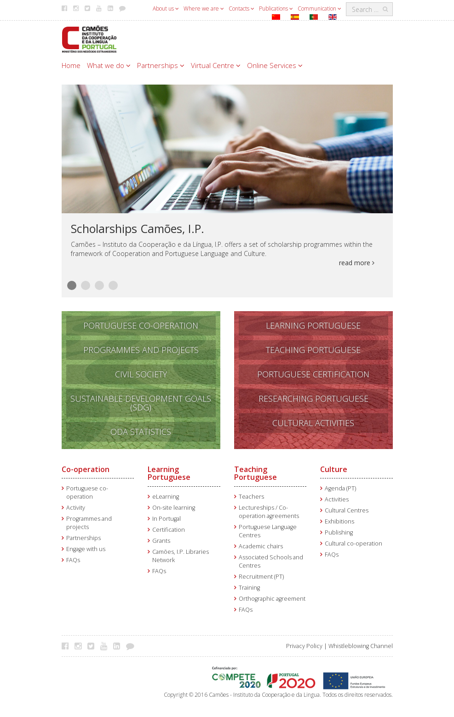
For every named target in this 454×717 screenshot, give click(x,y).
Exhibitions (339, 521)
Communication (319, 8)
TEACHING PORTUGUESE (313, 349)
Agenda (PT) (340, 488)
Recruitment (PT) (261, 576)
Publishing (339, 532)
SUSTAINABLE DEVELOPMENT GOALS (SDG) (140, 403)
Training (249, 588)
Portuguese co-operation (87, 492)
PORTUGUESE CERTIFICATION (313, 374)
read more (356, 262)
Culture (333, 469)
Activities (337, 499)
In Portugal (166, 519)
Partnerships (160, 65)
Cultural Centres (346, 510)
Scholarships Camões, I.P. (137, 228)
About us (166, 8)
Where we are (204, 8)
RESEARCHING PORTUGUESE (313, 398)
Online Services (275, 65)
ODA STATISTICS (140, 431)
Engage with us (85, 549)
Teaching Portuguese (255, 473)
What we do (109, 65)
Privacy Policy (304, 646)
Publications (276, 8)
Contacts (241, 8)
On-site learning (173, 508)
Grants (161, 541)
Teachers (251, 497)
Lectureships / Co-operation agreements (269, 512)
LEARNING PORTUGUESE (313, 325)
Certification (168, 530)
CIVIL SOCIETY (141, 374)
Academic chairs (261, 546)
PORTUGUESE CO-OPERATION (140, 325)
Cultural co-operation (353, 543)
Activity (75, 508)
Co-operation (85, 469)
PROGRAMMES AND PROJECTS (141, 349)
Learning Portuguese (169, 473)
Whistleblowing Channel (360, 646)
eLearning (165, 497)
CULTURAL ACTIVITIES (313, 422)
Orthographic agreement (272, 599)
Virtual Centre (216, 65)
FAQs (73, 560)
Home (71, 65)
